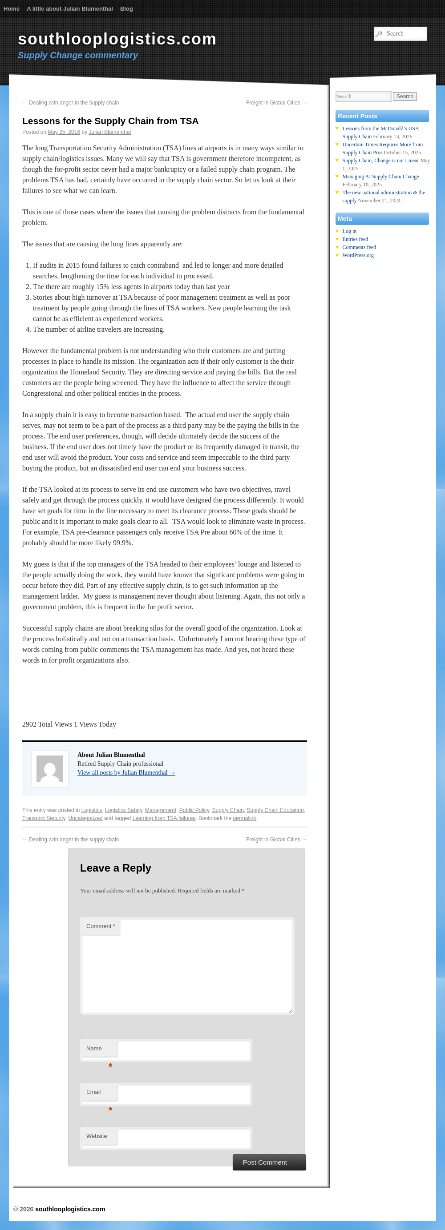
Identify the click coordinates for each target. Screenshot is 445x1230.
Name (99, 1051)
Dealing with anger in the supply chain (70, 103)
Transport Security (43, 818)
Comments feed (359, 247)
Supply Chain (227, 810)
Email (99, 1095)
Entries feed (355, 239)
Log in (350, 231)
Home (12, 8)
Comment (100, 926)
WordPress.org (358, 255)
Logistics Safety (123, 810)
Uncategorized (85, 818)
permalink (244, 818)
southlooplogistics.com (117, 39)
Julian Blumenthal (110, 132)
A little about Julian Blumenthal (70, 8)
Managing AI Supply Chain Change (381, 176)
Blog (126, 8)
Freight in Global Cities (276, 103)
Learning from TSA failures (164, 818)
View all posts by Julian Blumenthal (126, 772)
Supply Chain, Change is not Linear (381, 160)
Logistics (91, 810)
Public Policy (194, 810)
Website (96, 1136)
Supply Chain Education (275, 810)
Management (160, 810)
